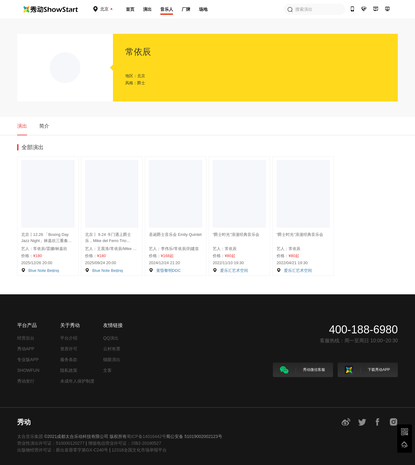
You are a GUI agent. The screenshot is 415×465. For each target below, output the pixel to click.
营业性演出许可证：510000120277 (50, 443)
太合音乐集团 (30, 436)
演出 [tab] (22, 126)
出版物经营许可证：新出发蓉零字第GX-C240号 (62, 449)
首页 (130, 9)
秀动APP (25, 348)
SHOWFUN (28, 370)
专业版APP (28, 359)
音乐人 (166, 9)
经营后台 (25, 338)
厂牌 (186, 9)
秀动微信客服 (302, 370)
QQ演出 (110, 338)
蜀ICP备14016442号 (146, 436)
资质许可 (68, 348)
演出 (147, 9)
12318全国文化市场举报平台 (139, 449)
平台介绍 (68, 338)
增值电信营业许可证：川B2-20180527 (124, 443)
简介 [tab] (44, 126)
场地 (203, 9)
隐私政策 (68, 370)
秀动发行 (25, 381)
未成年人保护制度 (77, 381)
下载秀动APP (367, 370)
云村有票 (111, 348)
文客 (107, 370)
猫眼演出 (111, 359)
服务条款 (68, 359)
